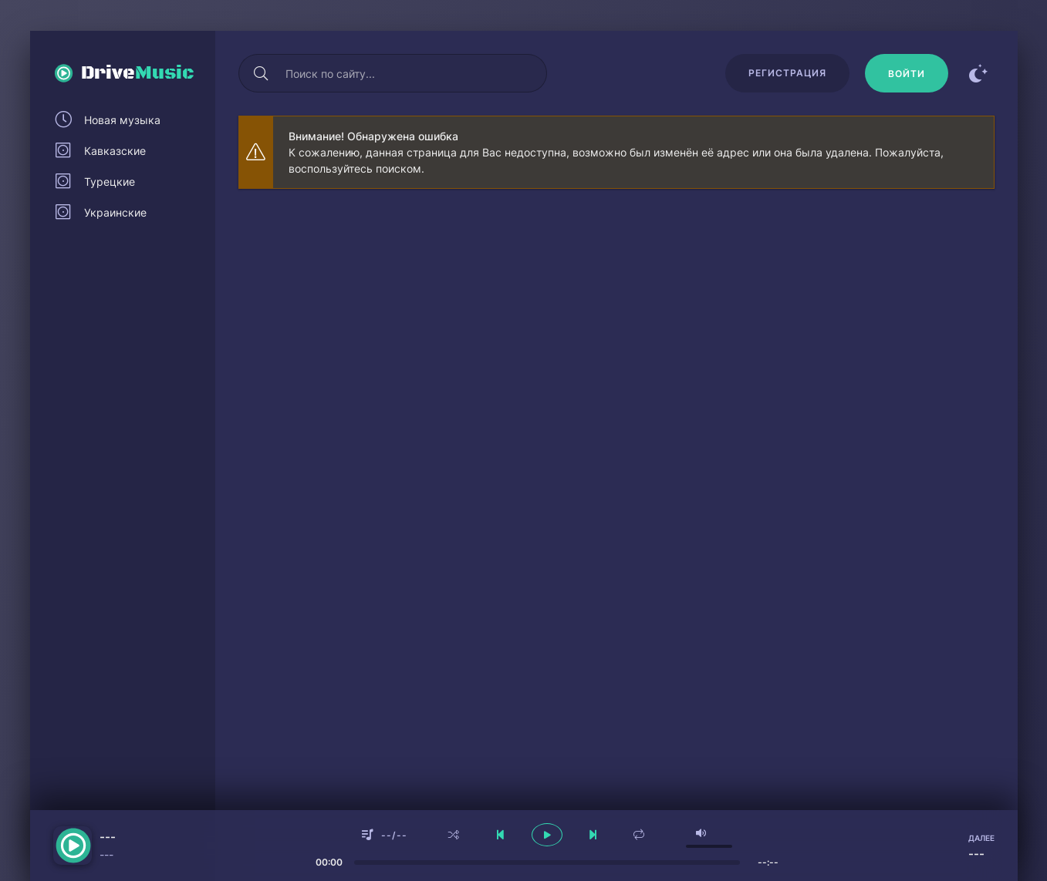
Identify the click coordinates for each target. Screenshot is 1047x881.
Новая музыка (122, 119)
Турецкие (109, 181)
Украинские (115, 212)
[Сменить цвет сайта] (979, 73)
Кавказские (115, 150)
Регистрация (787, 73)
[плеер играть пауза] (547, 834)
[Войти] (906, 73)
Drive (137, 73)
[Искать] (261, 73)
